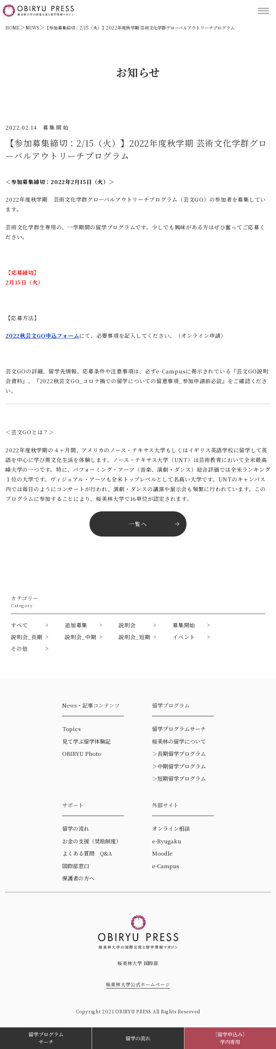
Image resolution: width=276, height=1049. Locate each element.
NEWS (32, 27)
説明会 (127, 625)
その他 (19, 648)
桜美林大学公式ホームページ (138, 984)
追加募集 (76, 625)
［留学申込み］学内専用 (230, 1038)
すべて (19, 625)
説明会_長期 (27, 637)
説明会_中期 (81, 637)
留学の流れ (138, 1038)
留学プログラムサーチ (46, 1038)
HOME (12, 27)
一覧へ (138, 524)
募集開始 (183, 625)
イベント (183, 637)
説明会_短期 (135, 637)
